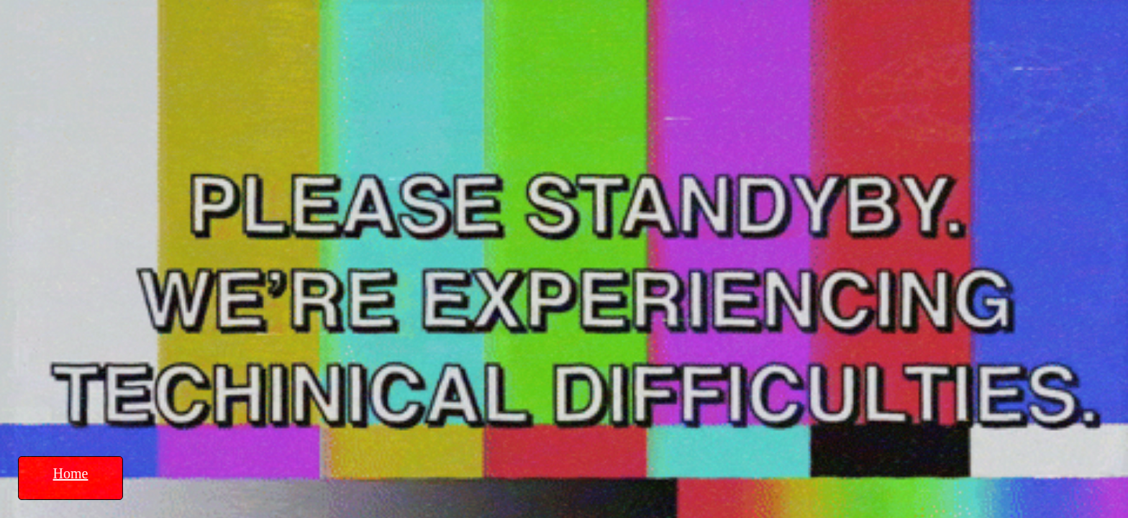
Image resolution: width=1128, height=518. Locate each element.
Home (70, 473)
